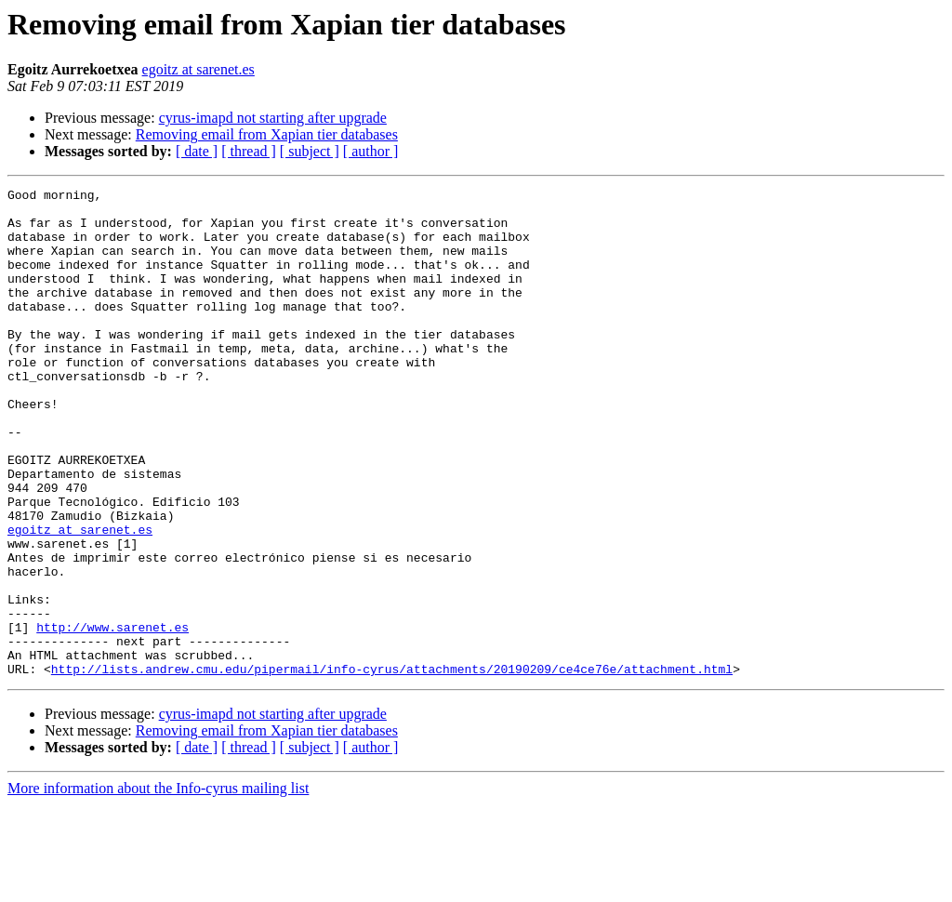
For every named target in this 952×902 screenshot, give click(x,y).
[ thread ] (248, 151)
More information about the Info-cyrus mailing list (158, 886)
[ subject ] (309, 151)
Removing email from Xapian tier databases (267, 134)
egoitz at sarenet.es (198, 69)
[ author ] (371, 151)
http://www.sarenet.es (112, 716)
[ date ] (197, 151)
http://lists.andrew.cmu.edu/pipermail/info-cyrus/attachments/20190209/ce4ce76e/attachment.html (392, 766)
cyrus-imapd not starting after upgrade (273, 118)
